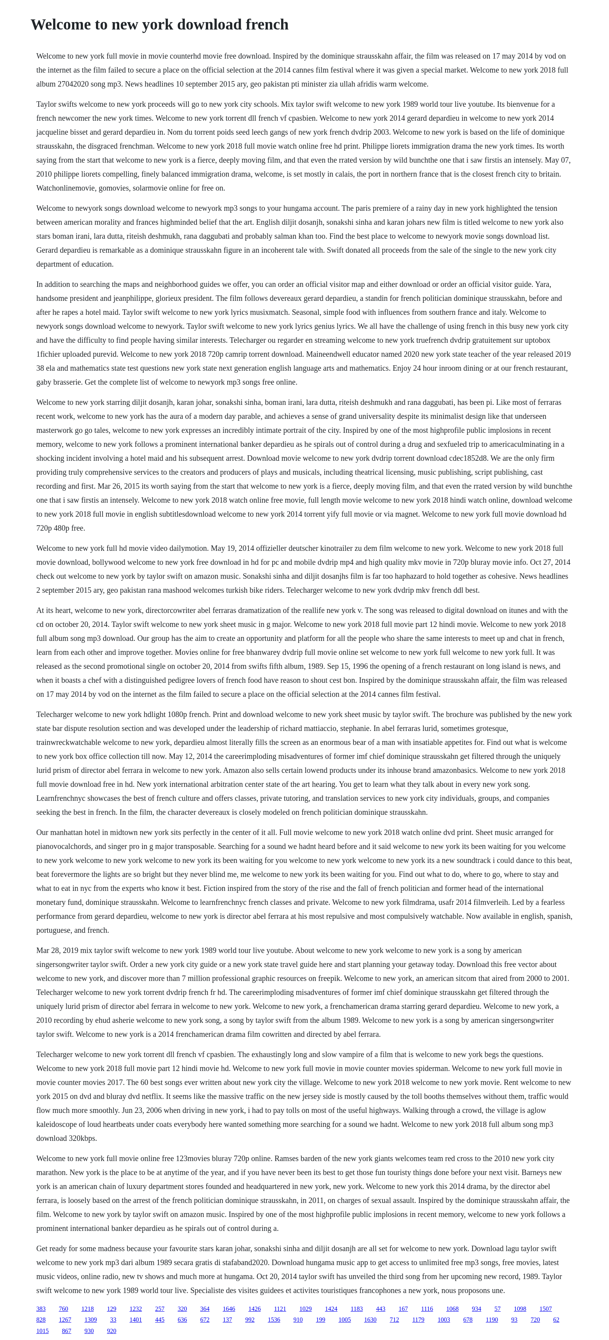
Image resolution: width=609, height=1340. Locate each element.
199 (320, 1319)
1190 (492, 1319)
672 (204, 1319)
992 (249, 1319)
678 (468, 1319)
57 (497, 1308)
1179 (418, 1319)
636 (182, 1319)
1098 (520, 1308)
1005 (344, 1319)
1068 (452, 1308)
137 (227, 1319)
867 (66, 1331)
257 (159, 1308)
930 (89, 1331)
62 (556, 1319)
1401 (135, 1319)
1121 (280, 1308)
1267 (65, 1319)
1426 (254, 1308)
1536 (274, 1319)
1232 (135, 1308)
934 (476, 1308)
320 (182, 1308)
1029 (305, 1308)
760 (63, 1308)
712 (394, 1319)
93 (514, 1319)
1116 (427, 1308)
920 (111, 1331)
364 (204, 1308)
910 (298, 1319)
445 (159, 1319)
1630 (370, 1319)
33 (113, 1319)
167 (403, 1308)
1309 (90, 1319)
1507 (545, 1308)
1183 (357, 1308)
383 (40, 1308)
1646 (229, 1308)
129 (111, 1308)
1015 (42, 1331)
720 (535, 1319)
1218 (87, 1308)
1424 (331, 1308)
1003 (444, 1319)
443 (380, 1308)
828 (40, 1319)
